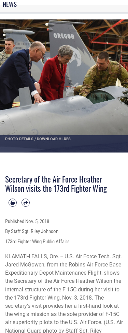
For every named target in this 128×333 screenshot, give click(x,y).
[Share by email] (26, 203)
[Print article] (13, 203)
